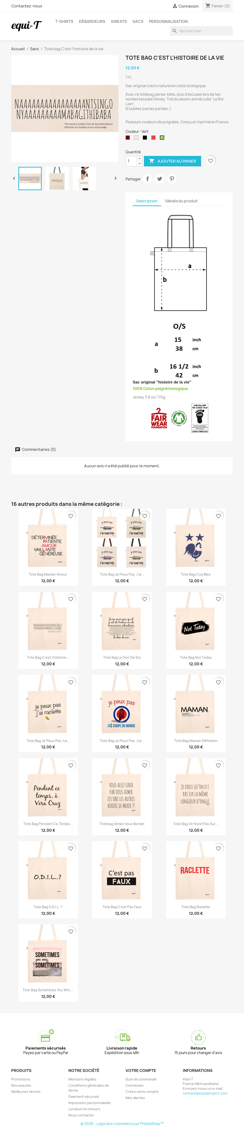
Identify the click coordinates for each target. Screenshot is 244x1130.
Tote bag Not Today (196, 657)
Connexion (135, 1085)
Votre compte (141, 1070)
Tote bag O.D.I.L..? (48, 907)
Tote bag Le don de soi (122, 657)
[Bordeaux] (129, 138)
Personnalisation (168, 21)
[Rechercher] (201, 31)
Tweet (159, 179)
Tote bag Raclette (195, 907)
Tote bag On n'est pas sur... (195, 823)
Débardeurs (92, 21)
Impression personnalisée (89, 1102)
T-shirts (64, 21)
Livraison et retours (84, 1109)
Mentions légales (82, 1079)
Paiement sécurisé (83, 1096)
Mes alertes (135, 1097)
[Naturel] (137, 138)
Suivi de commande (141, 1079)
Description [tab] (147, 201)
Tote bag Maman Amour (48, 574)
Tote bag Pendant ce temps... (48, 823)
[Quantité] (131, 161)
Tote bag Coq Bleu (196, 574)
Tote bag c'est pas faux (122, 907)
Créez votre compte (142, 1091)
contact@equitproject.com (205, 1093)
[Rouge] (154, 138)
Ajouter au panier (172, 161)
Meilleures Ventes (26, 1091)
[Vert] (163, 138)
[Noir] (146, 138)
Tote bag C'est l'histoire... (48, 657)
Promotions (20, 1079)
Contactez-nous (26, 6)
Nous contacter (81, 1115)
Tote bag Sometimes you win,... (48, 990)
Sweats (119, 21)
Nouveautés (21, 1085)
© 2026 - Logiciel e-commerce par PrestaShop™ (122, 1123)
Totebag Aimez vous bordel (122, 823)
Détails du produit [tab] (181, 201)
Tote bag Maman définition (196, 740)
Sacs (137, 21)
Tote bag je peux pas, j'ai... (122, 574)
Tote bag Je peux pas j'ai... (48, 740)
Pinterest (172, 179)
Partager (147, 179)
